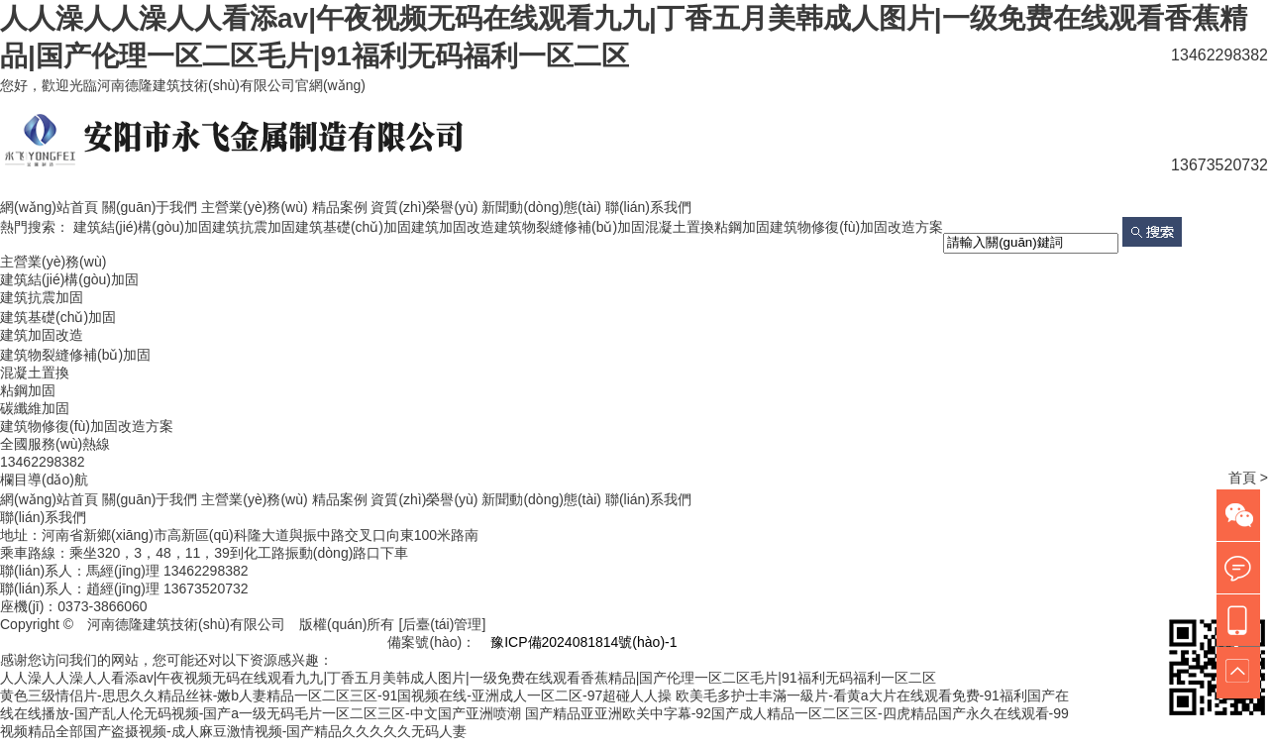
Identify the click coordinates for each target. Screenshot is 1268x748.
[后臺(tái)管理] (441, 624)
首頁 (1242, 477)
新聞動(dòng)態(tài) (541, 207)
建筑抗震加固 (253, 227)
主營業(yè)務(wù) (254, 207)
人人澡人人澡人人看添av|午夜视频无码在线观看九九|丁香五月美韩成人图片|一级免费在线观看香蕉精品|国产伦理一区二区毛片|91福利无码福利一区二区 (468, 678)
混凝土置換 (679, 227)
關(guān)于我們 (149, 207)
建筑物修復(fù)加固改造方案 (856, 227)
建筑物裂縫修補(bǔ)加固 (569, 227)
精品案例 (340, 207)
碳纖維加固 (34, 408)
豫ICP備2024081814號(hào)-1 (583, 642)
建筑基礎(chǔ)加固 (353, 227)
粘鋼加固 (742, 227)
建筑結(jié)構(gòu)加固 (142, 227)
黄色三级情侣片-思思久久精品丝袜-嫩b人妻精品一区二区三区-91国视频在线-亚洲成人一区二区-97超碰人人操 (336, 695)
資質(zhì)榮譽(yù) (423, 207)
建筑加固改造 (452, 227)
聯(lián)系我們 (648, 207)
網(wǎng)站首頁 (49, 207)
